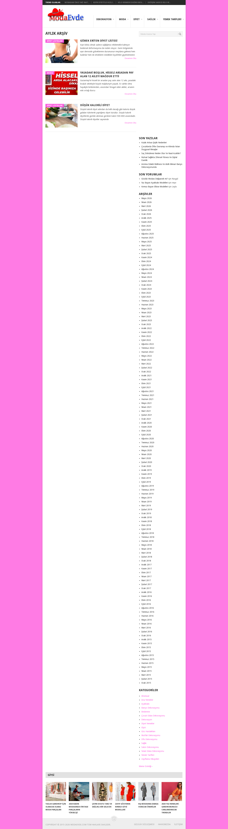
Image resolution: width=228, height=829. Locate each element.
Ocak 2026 (146, 214)
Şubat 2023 (146, 320)
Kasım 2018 (146, 521)
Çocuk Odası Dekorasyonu (153, 715)
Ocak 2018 (146, 561)
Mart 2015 (146, 675)
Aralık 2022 (146, 328)
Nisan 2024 (146, 277)
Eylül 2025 (146, 230)
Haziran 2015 (147, 663)
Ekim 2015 (146, 647)
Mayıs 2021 (146, 403)
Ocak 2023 (146, 324)
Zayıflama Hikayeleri (150, 759)
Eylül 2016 (146, 604)
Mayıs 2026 (146, 198)
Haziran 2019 (147, 494)
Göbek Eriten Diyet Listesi (98, 40)
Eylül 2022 (146, 340)
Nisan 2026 (146, 202)
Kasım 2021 (146, 379)
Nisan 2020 (146, 454)
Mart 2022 (146, 364)
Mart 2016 (146, 627)
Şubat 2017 (146, 584)
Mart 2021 (146, 411)
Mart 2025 (146, 245)
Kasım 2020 (146, 427)
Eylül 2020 (146, 434)
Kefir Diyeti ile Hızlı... (103, 2)
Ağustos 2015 (147, 655)
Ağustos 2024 (147, 269)
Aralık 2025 (146, 218)
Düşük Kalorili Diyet (95, 105)
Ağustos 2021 (147, 391)
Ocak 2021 (146, 419)
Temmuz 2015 (147, 659)
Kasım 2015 (146, 643)
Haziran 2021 (147, 399)
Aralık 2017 (146, 564)
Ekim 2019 (146, 478)
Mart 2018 (146, 553)
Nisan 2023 (146, 312)
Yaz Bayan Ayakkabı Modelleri (154, 182)
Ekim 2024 (146, 261)
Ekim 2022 (146, 336)
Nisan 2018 (146, 549)
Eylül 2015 (146, 651)
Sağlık (151, 19)
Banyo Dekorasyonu (150, 708)
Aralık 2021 (146, 375)
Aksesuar (145, 696)
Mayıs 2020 (146, 450)
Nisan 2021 (146, 407)
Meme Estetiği (145, 766)
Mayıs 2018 (146, 545)
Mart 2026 (146, 206)
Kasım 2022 (146, 332)
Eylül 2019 (146, 482)
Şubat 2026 (146, 210)
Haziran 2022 (147, 352)
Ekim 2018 (146, 525)
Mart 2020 (146, 458)
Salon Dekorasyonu (150, 747)
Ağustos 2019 (147, 486)
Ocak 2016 (146, 635)
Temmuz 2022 (147, 348)
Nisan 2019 (146, 501)
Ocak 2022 (146, 371)
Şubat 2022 (146, 367)
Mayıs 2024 (146, 273)
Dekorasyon (103, 19)
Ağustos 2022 (147, 344)
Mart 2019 (146, 505)
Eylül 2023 (146, 297)
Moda (122, 19)
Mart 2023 (146, 316)
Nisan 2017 (146, 576)
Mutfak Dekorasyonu (150, 735)
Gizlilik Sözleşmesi (144, 824)
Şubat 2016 (146, 631)
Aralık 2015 (146, 639)
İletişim (178, 824)
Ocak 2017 (146, 588)
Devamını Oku (130, 58)
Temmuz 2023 (147, 301)
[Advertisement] (161, 88)
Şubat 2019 (146, 509)
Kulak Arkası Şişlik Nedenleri (154, 142)
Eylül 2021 (146, 387)
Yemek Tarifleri (172, 19)
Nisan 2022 (146, 360)
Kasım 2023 (146, 289)
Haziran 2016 (147, 616)
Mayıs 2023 (146, 308)
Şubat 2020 (146, 462)
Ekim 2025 (146, 226)
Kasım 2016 (146, 596)
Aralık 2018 (146, 517)
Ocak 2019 (146, 513)
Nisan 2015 (146, 671)
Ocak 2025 (146, 253)
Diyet (136, 19)
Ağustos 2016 (147, 608)
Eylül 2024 (146, 265)
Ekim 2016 (146, 600)
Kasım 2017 (146, 568)
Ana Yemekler (147, 700)
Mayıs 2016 (146, 620)
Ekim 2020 (146, 431)
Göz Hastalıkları (148, 731)
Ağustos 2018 (147, 533)
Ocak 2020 (146, 466)
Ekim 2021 (146, 383)
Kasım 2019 (146, 474)
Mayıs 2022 (146, 356)
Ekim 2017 (146, 572)
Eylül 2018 (146, 529)
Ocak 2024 (146, 285)
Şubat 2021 (146, 415)
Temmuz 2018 (147, 537)
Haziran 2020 (147, 446)
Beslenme (145, 712)
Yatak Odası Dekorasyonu (152, 751)
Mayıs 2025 (146, 241)
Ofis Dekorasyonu (149, 739)
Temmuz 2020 (147, 442)
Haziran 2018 (147, 541)
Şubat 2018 (146, 557)
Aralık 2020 (146, 423)
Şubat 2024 (146, 281)
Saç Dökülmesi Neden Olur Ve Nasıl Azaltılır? (161, 153)
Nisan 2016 (146, 624)
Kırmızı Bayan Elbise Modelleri (154, 186)
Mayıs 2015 (146, 667)
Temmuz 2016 (147, 612)
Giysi (143, 727)
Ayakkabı (145, 704)
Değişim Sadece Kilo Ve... (159, 2)
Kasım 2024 (146, 257)
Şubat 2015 (146, 679)
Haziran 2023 (147, 304)
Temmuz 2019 (147, 490)
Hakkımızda (164, 824)
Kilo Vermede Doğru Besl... (131, 2)
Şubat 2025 (146, 249)
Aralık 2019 (146, 470)
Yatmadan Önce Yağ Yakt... (76, 2)
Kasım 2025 (146, 222)
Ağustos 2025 (147, 234)
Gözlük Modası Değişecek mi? (154, 179)
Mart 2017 (146, 580)
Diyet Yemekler (147, 723)
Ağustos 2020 (147, 438)
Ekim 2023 (146, 293)
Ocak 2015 (146, 683)
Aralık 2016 (146, 592)
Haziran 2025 (147, 238)
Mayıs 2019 (146, 497)
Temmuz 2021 (147, 395)
